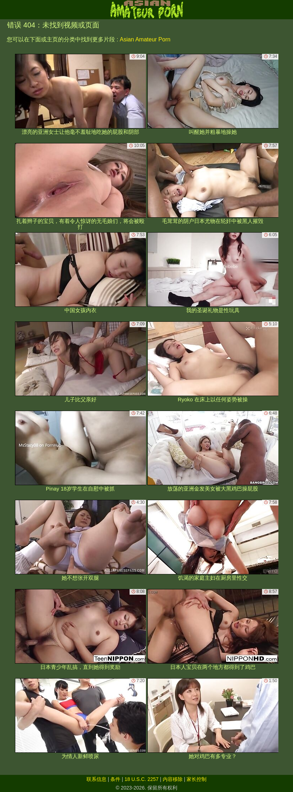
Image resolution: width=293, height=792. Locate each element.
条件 (115, 779)
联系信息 (96, 779)
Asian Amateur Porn (145, 39)
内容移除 (173, 779)
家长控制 (196, 779)
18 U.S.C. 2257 (142, 779)
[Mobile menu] (6, 9)
